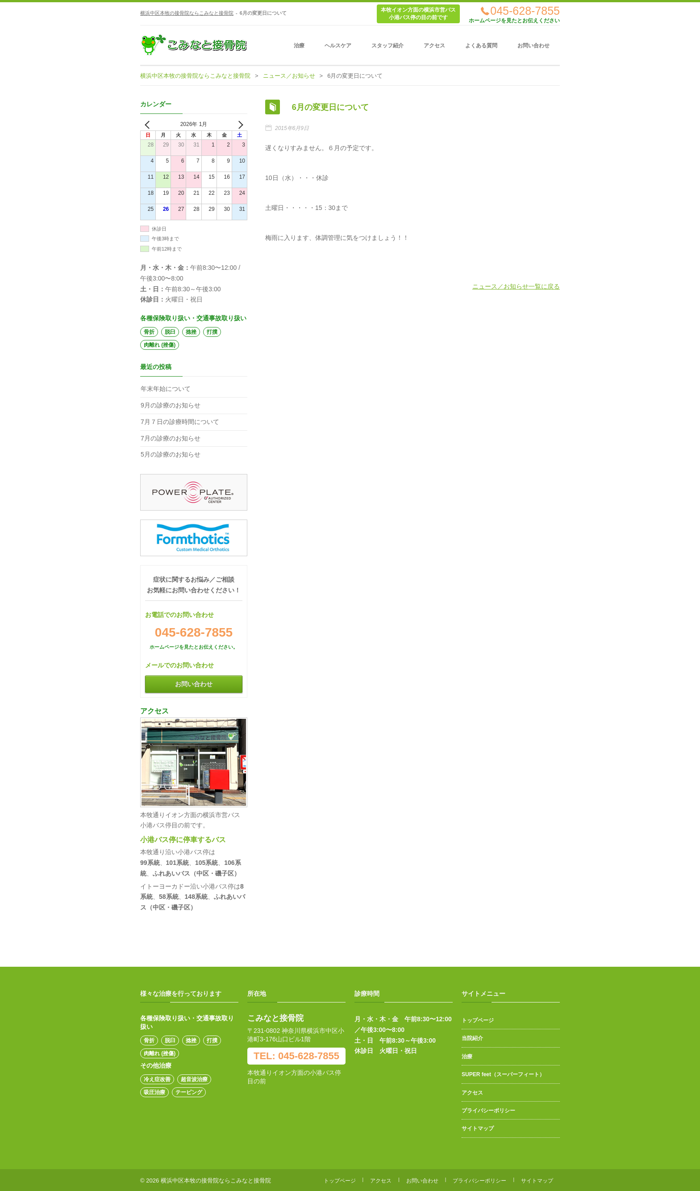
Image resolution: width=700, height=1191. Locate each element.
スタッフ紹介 (387, 45)
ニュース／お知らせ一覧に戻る (516, 285)
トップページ (478, 1020)
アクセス (434, 45)
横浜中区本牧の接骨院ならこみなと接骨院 (186, 13)
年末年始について (166, 388)
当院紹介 (472, 1038)
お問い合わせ (533, 45)
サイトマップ (478, 1128)
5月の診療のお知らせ (170, 454)
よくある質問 (481, 45)
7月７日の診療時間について (180, 421)
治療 (299, 45)
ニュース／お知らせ (289, 75)
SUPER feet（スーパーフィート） (503, 1074)
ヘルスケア (338, 45)
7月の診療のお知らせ (170, 438)
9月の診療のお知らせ (170, 405)
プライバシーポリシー (488, 1110)
